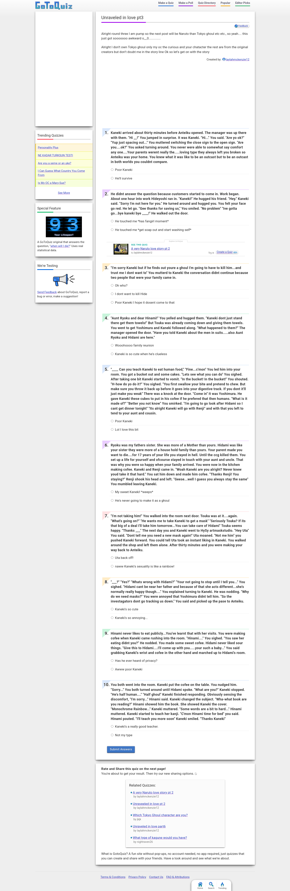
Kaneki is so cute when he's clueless (139, 354)
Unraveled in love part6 (149, 826)
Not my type (121, 735)
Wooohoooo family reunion (132, 345)
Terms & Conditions (112, 877)
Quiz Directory (207, 3)
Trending (222, 885)
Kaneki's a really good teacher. (134, 726)
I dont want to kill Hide (129, 294)
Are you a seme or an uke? (54, 163)
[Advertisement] (175, 94)
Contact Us (156, 877)
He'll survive (121, 178)
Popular (225, 3)
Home (200, 885)
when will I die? (60, 246)
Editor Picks (242, 3)
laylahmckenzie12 (237, 59)
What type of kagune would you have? (160, 838)
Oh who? (119, 285)
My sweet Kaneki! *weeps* (132, 492)
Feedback (243, 26)
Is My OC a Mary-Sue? (51, 183)
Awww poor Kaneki (126, 669)
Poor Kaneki (121, 170)
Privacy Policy (137, 877)
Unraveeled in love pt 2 (149, 804)
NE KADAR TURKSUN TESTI (55, 155)
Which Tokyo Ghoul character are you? (160, 815)
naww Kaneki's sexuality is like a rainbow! (142, 566)
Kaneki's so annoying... (129, 618)
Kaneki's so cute (124, 609)
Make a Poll (186, 3)
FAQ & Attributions (178, 877)
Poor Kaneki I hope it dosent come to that (142, 302)
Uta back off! (122, 558)
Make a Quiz (166, 3)
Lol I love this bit (124, 429)
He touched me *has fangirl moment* (140, 221)
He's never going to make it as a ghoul (140, 500)
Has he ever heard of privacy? (134, 661)
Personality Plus (48, 147)
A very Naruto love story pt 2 (150, 248)
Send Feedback (47, 292)
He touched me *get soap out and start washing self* (151, 230)
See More (64, 193)
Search (211, 885)
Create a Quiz (225, 252)
